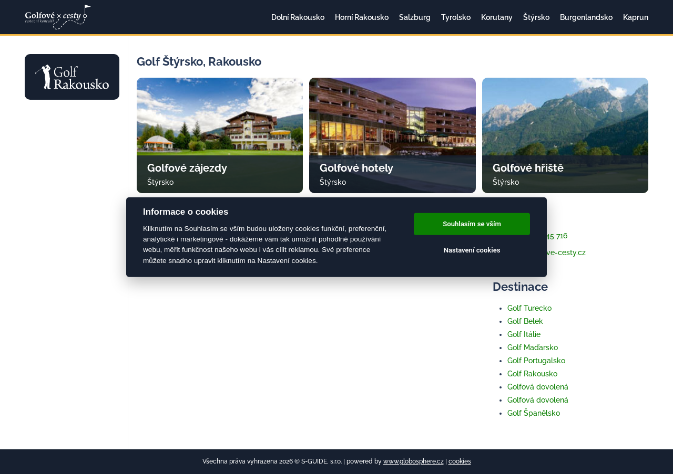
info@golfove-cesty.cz (539, 252)
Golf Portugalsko (536, 360)
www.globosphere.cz (413, 461)
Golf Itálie (524, 334)
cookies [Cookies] (459, 461)
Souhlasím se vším (472, 224)
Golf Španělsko (533, 413)
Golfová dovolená (537, 387)
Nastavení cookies (472, 250)
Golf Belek (525, 321)
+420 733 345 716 (530, 235)
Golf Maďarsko (532, 347)
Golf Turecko (529, 308)
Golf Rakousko (532, 374)
